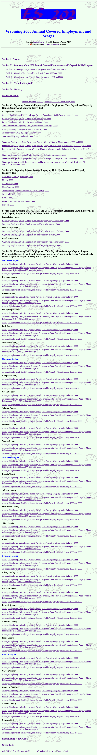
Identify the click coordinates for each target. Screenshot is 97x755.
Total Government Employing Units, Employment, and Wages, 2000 (29, 126)
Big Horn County (9, 277)
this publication (39, 42)
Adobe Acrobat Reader (51, 44)
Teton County (8, 523)
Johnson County (9, 408)
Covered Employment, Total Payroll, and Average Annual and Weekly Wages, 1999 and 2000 (40, 115)
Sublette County (9, 490)
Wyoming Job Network (46, 751)
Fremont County (9, 293)
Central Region (9, 654)
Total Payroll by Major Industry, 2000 (17, 136)
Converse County (9, 687)
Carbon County (9, 671)
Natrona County (9, 703)
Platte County (8, 638)
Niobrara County (9, 621)
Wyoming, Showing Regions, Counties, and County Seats (51, 101)
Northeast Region (10, 359)
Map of (25, 101)
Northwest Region (10, 260)
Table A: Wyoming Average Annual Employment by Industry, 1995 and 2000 (37, 69)
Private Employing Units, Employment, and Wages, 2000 (25, 122)
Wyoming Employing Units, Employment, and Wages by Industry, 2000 (31, 245)
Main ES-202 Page (9, 751)
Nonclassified (8, 720)
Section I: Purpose (11, 59)
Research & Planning (26, 751)
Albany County (8, 572)
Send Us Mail (62, 751)
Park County (7, 326)
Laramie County (9, 605)
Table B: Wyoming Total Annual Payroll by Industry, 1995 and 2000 (34, 73)
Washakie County (9, 342)
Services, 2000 (8, 205)
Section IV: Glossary (12, 89)
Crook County (8, 392)
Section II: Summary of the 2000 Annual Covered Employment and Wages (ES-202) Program (47, 65)
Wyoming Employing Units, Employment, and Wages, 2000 (26, 119)
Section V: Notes (10, 95)
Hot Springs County (10, 310)
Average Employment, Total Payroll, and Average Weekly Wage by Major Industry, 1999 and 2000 (42, 733)
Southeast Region (10, 556)
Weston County (8, 441)
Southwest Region (10, 457)
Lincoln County (9, 474)
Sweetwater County (10, 507)
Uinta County (8, 539)
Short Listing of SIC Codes (15, 738)
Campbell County (9, 375)
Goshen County (9, 589)
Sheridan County (9, 424)
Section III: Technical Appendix (17, 83)
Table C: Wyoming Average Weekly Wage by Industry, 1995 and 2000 (34, 77)
